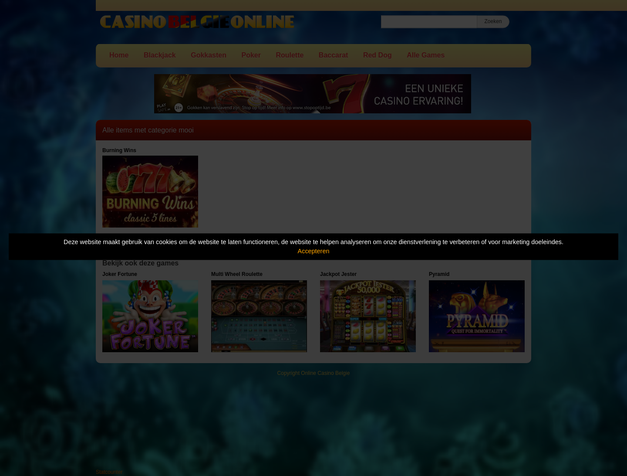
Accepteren (314, 251)
